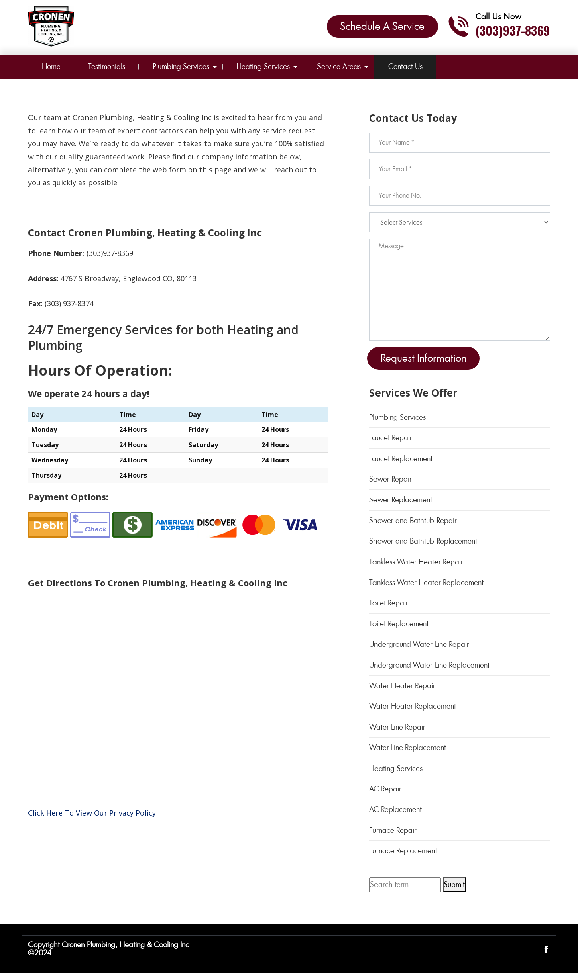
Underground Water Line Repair (419, 644)
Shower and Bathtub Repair (413, 520)
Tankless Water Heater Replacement (426, 582)
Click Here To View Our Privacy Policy (92, 813)
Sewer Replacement (400, 499)
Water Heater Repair (402, 685)
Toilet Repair (388, 602)
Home (51, 66)
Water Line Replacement (407, 747)
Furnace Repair (393, 830)
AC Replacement (395, 809)
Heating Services (263, 66)
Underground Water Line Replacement (429, 665)
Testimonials (106, 66)
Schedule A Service (382, 26)
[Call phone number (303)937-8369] (499, 26)
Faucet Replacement (401, 458)
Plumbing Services (181, 66)
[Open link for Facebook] (546, 948)
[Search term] (405, 884)
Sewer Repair (390, 479)
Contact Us (405, 66)
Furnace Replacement (403, 850)
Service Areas (339, 66)
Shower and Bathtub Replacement (423, 541)
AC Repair (385, 788)
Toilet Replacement (399, 623)
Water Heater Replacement (412, 706)
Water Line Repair (397, 727)
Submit (454, 884)
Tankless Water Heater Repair (416, 561)
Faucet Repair (390, 437)
